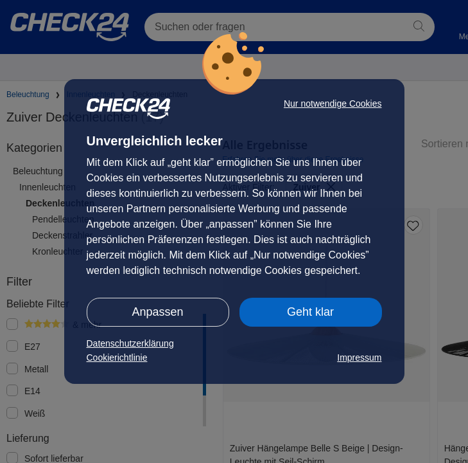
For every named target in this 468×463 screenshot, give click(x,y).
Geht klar (310, 311)
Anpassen (157, 311)
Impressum (359, 357)
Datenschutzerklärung (130, 343)
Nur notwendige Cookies (333, 103)
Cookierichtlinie (117, 357)
